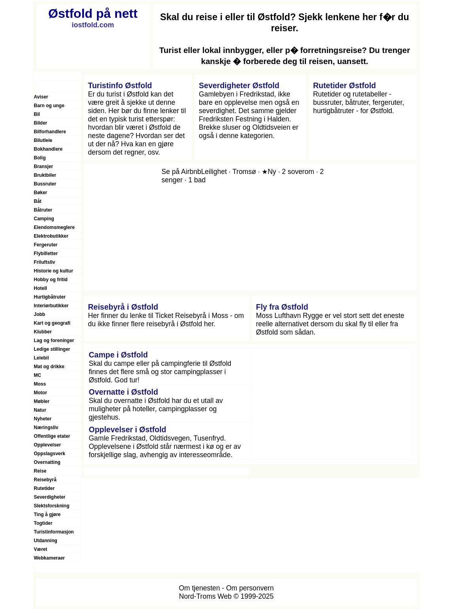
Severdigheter (50, 497)
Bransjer (43, 166)
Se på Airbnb (181, 172)
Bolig (40, 158)
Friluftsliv (44, 262)
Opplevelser (47, 445)
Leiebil (41, 358)
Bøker (40, 192)
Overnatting (47, 462)
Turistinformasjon (54, 532)
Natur (40, 410)
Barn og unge (49, 105)
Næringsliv (46, 427)
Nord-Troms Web (205, 596)
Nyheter (43, 419)
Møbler (41, 401)
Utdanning (45, 540)
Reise (40, 471)
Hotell (40, 288)
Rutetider (44, 488)
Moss (40, 384)
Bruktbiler (45, 175)
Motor (40, 392)
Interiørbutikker (51, 305)
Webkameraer (49, 558)
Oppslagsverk (49, 453)
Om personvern (250, 588)
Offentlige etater (52, 436)
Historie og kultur (53, 271)
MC (38, 375)
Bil (37, 114)
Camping (44, 218)
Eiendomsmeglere (54, 227)
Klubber (43, 332)
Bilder (40, 123)
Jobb (39, 314)
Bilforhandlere (50, 131)
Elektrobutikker (51, 236)
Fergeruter (46, 245)
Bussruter (45, 184)
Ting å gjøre (47, 514)
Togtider (43, 523)
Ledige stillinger (52, 349)
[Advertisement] (331, 403)
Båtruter (43, 210)
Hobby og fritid (51, 279)
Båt (38, 201)
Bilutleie (43, 140)
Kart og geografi (52, 323)
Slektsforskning (52, 506)
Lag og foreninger (54, 340)
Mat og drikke (49, 366)
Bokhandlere (48, 149)
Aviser (41, 97)
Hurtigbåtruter (50, 297)
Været (40, 549)
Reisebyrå (45, 479)
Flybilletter (46, 253)
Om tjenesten (199, 588)
